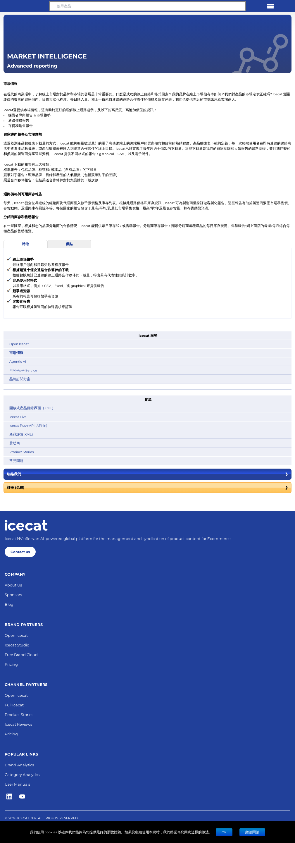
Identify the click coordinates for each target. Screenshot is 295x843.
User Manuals (17, 784)
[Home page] (26, 525)
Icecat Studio (17, 645)
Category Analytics (22, 774)
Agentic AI (17, 361)
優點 (69, 243)
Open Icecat (19, 343)
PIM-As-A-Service (23, 370)
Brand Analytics (19, 765)
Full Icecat (14, 705)
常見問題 (16, 460)
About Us (13, 585)
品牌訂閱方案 (19, 379)
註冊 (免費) (147, 487)
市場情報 (16, 352)
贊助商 (14, 443)
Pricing (11, 664)
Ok (224, 832)
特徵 (25, 243)
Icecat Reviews (18, 724)
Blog (9, 604)
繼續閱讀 (252, 832)
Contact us (20, 551)
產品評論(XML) (21, 434)
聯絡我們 (147, 474)
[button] (24, 6)
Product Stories (21, 451)
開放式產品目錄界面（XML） (32, 408)
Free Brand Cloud (21, 654)
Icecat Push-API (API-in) (28, 425)
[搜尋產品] (147, 6)
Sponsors (13, 594)
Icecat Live (18, 416)
